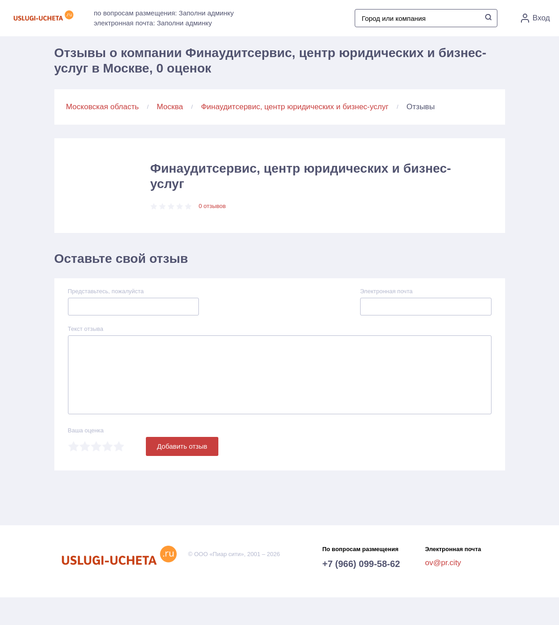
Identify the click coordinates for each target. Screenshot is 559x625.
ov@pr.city (443, 562)
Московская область (102, 106)
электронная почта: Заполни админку (153, 23)
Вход (535, 18)
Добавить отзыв (182, 446)
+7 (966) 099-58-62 (361, 564)
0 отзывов (212, 206)
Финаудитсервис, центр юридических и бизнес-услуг (295, 106)
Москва (170, 106)
